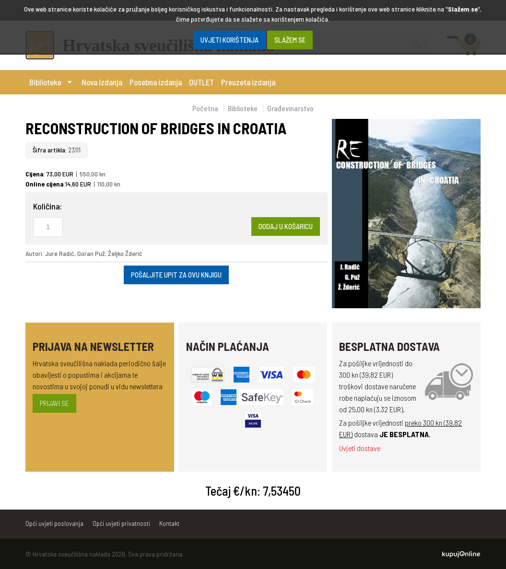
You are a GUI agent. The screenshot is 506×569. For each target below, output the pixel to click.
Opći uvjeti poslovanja (54, 523)
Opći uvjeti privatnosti (121, 523)
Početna (205, 108)
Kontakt (169, 523)
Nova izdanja (102, 82)
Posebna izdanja (155, 82)
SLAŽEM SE (290, 39)
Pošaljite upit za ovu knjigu (176, 274)
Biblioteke (45, 82)
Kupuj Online (461, 554)
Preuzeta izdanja (248, 82)
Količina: (47, 206)
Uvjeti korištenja (229, 39)
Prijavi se (54, 403)
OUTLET (201, 82)
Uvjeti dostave (359, 448)
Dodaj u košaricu (286, 226)
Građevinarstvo (290, 108)
